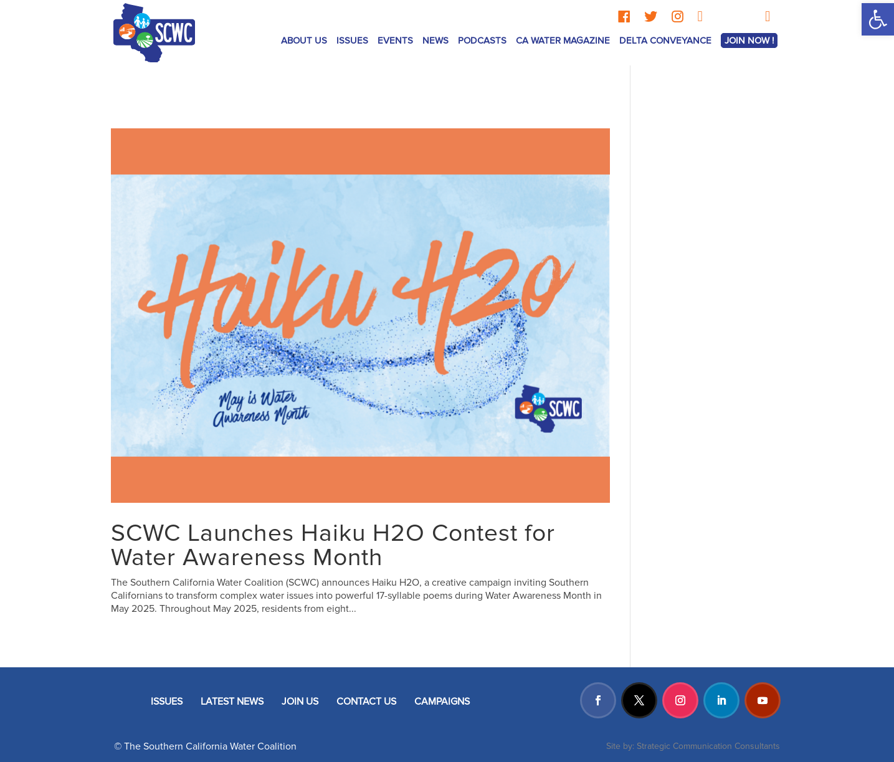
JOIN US (300, 701)
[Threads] (721, 16)
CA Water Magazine (563, 40)
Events (395, 40)
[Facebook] (624, 16)
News (435, 40)
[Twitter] (650, 16)
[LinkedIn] (700, 16)
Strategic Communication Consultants (708, 746)
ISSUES (352, 40)
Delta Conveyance (665, 40)
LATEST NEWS (232, 701)
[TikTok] (746, 16)
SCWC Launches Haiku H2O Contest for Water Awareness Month (333, 545)
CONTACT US (366, 701)
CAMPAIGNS (442, 701)
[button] (878, 19)
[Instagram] (677, 16)
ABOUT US (304, 40)
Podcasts (482, 40)
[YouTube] (768, 16)
